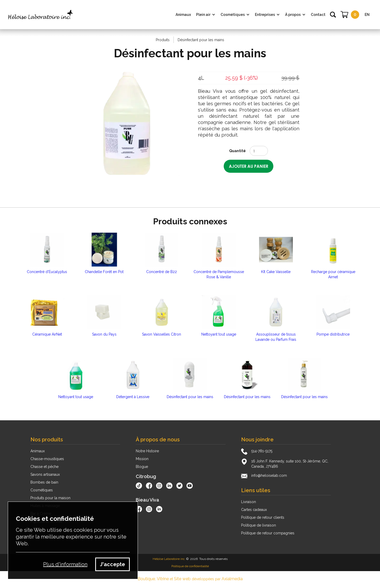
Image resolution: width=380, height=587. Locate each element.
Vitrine (163, 578)
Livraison (248, 502)
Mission (142, 459)
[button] (206, 14)
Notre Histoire (147, 451)
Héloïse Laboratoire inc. (169, 559)
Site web (182, 578)
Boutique (146, 578)
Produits (163, 40)
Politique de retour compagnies (267, 533)
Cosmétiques (41, 490)
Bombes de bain (44, 482)
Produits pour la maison (50, 498)
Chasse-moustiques (47, 459)
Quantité (237, 151)
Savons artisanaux (45, 474)
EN (367, 15)
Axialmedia (232, 578)
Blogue (142, 467)
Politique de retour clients (262, 517)
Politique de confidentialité (190, 566)
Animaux (37, 451)
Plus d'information (65, 564)
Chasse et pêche (44, 467)
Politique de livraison (258, 525)
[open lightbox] (131, 124)
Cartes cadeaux (254, 510)
